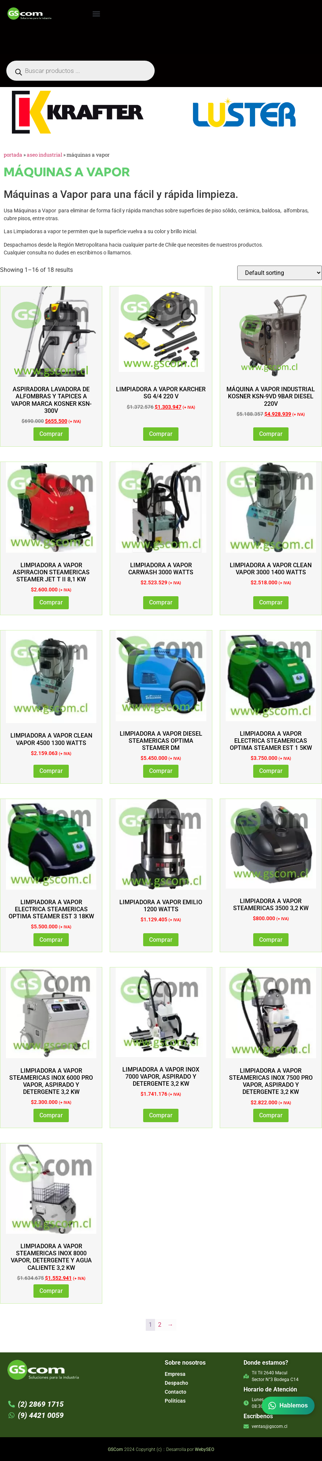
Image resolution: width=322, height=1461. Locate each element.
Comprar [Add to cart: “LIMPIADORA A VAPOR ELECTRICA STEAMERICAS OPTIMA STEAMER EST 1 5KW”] (271, 770)
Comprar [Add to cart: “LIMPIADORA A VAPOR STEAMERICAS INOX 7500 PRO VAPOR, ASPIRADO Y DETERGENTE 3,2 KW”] (271, 1115)
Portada (13, 154)
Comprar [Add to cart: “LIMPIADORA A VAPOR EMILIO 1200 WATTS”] (161, 939)
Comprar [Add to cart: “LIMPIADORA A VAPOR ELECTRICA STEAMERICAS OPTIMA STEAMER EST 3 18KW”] (51, 939)
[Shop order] (279, 273)
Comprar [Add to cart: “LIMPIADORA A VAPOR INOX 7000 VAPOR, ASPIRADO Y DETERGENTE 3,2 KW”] (161, 1115)
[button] (96, 13)
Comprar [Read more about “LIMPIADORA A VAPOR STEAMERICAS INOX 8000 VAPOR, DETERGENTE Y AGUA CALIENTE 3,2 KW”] (51, 1290)
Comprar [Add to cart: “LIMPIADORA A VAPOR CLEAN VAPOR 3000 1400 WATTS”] (271, 602)
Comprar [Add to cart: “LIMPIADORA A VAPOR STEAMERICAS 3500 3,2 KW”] (271, 939)
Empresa (175, 1374)
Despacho (176, 1383)
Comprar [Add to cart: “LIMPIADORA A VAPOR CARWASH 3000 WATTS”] (161, 602)
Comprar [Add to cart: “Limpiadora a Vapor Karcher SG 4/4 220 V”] (161, 433)
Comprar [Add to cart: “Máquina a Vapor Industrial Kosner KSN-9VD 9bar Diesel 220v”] (271, 433)
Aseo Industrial (44, 154)
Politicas (175, 1401)
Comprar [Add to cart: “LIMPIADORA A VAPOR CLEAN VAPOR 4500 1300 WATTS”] (51, 770)
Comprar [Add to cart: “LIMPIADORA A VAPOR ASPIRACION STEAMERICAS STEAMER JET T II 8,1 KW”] (51, 602)
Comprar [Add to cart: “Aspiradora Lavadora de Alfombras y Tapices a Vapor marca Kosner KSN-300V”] (51, 433)
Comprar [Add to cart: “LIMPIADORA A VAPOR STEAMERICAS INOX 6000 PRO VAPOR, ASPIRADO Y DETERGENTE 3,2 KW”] (51, 1115)
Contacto (175, 1392)
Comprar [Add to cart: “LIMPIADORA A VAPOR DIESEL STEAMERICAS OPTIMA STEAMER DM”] (161, 770)
